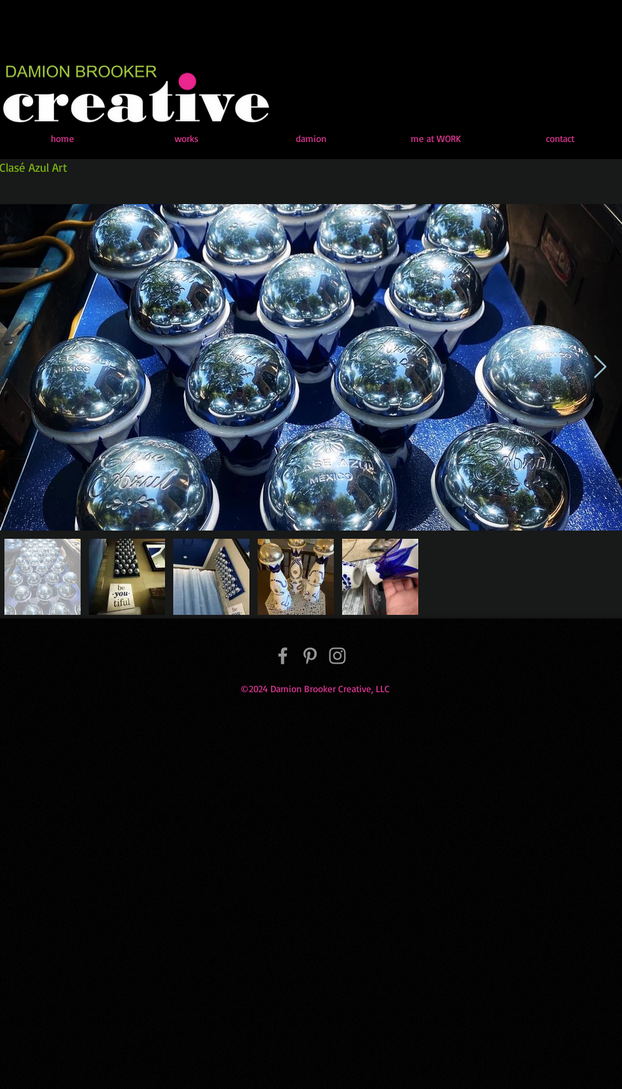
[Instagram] (337, 656)
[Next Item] (600, 367)
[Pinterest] (310, 656)
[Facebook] (283, 656)
